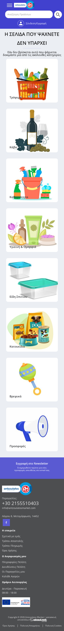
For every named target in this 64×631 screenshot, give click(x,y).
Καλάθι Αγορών (11, 576)
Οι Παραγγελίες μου (13, 571)
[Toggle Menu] (9, 5)
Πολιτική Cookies (53, 625)
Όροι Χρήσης (9, 550)
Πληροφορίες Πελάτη (14, 562)
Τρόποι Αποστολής (12, 541)
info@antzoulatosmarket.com (18, 508)
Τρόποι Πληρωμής (12, 545)
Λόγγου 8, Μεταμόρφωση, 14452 (20, 516)
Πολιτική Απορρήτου (30, 625)
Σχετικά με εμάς (11, 536)
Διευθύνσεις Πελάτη (13, 566)
